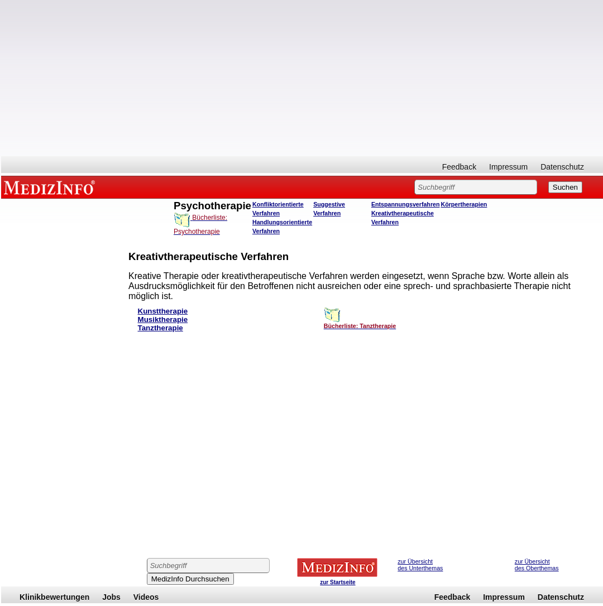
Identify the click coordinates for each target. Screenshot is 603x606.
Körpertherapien (464, 204)
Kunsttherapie (163, 311)
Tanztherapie (160, 328)
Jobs (111, 597)
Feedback (459, 166)
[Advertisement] (302, 78)
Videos (146, 597)
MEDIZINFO (51, 187)
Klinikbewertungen (54, 597)
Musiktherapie (163, 319)
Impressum (508, 166)
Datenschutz (562, 166)
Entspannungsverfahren (405, 204)
